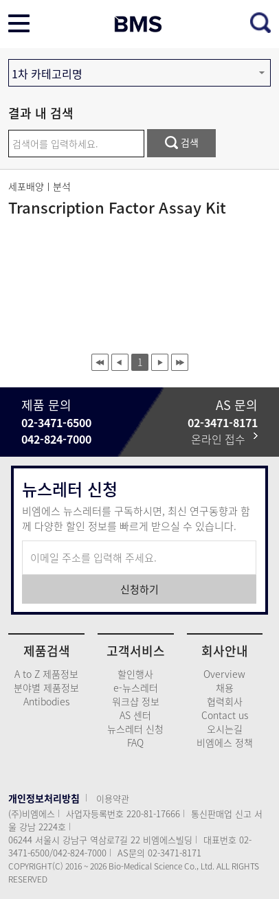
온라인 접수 (224, 439)
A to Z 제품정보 (46, 674)
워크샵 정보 (135, 701)
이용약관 (112, 798)
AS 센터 (135, 715)
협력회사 (225, 701)
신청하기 (139, 589)
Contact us (224, 715)
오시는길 (225, 729)
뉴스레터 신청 (135, 729)
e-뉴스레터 (135, 687)
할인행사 (135, 674)
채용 (225, 687)
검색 (182, 142)
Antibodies (46, 701)
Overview (224, 674)
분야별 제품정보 (46, 687)
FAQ (135, 742)
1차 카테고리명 (47, 73)
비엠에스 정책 (225, 742)
